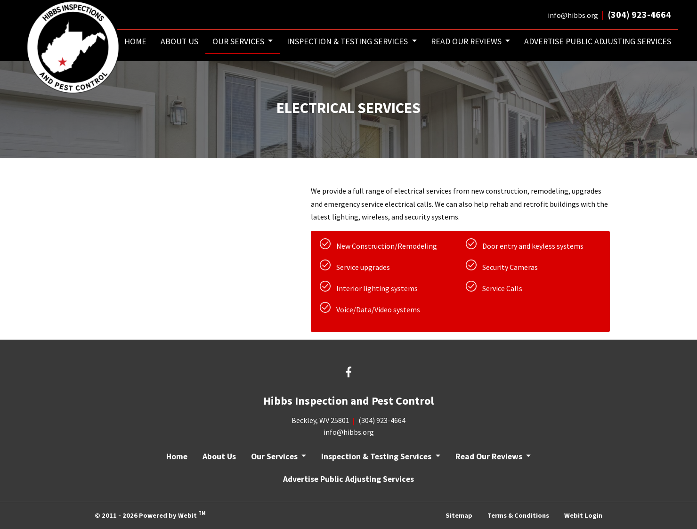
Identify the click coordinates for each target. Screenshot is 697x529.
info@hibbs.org (573, 15)
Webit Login (583, 515)
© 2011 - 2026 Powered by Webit (150, 514)
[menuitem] (135, 42)
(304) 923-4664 (639, 14)
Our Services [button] (239, 41)
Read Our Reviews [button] (467, 41)
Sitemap (459, 515)
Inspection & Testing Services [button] (348, 41)
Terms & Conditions (518, 515)
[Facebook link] (348, 373)
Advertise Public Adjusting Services (597, 41)
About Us (179, 41)
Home (135, 41)
